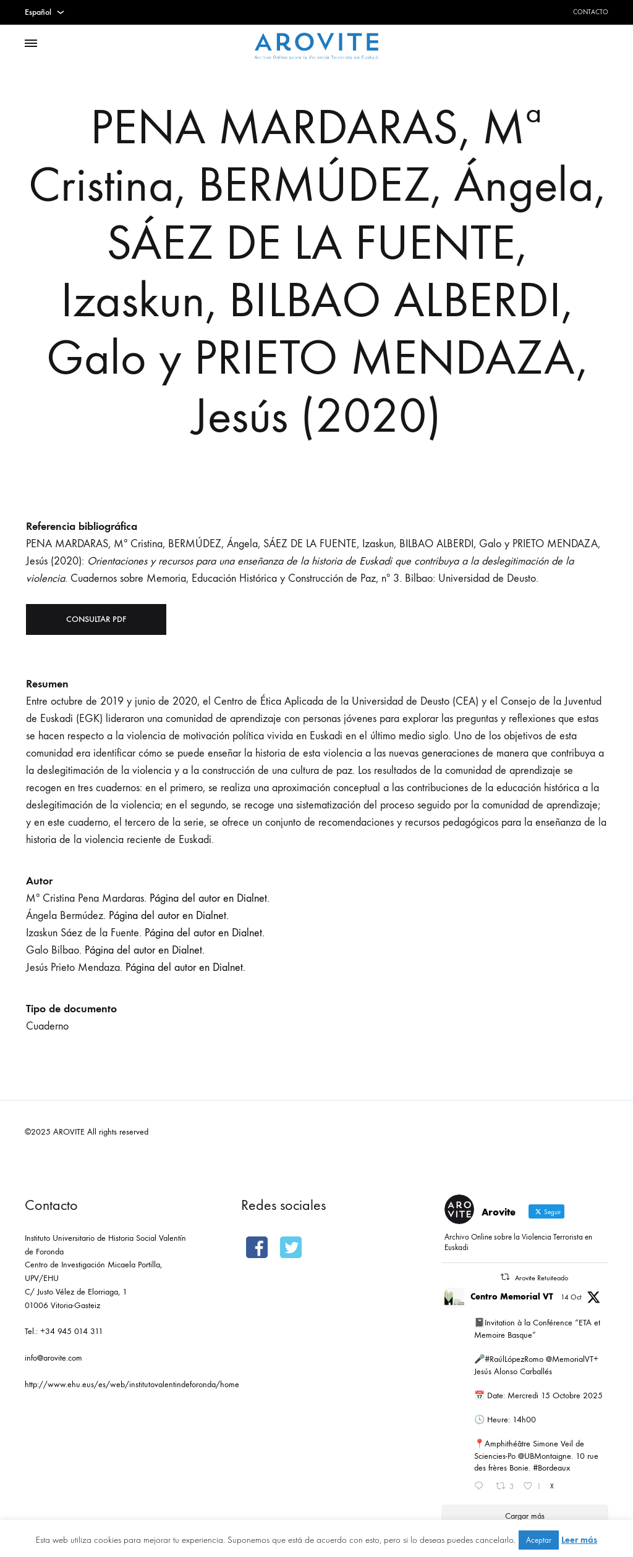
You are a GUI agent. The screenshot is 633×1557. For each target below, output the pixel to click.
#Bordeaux (551, 1468)
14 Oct (571, 1297)
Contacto (590, 12)
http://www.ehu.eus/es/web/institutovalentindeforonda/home (132, 1384)
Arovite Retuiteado (541, 1278)
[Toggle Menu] (31, 44)
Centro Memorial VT (511, 1296)
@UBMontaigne (544, 1456)
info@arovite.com (53, 1358)
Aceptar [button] (538, 1540)
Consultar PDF (96, 619)
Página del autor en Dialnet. (210, 898)
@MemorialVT (569, 1359)
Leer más (579, 1539)
